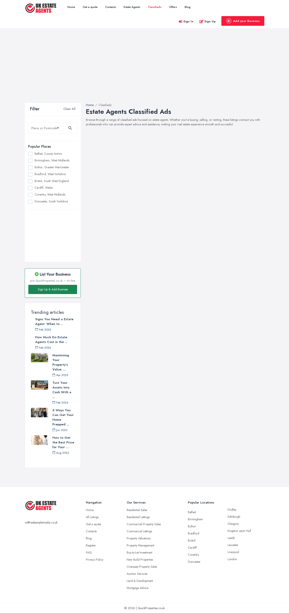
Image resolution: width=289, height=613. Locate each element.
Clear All (69, 109)
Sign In (185, 21)
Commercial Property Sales (144, 524)
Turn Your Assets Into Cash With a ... (61, 389)
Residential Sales (137, 510)
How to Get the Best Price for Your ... (63, 442)
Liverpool (233, 552)
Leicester (233, 545)
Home (71, 7)
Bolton (192, 526)
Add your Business (243, 21)
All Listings (92, 517)
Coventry (193, 554)
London (232, 559)
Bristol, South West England (52, 181)
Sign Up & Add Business (53, 289)
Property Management (140, 545)
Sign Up (207, 21)
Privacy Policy (94, 559)
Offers (173, 7)
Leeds (231, 538)
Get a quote (90, 7)
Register (91, 545)
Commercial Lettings (139, 531)
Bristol (191, 540)
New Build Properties (140, 559)
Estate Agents (132, 7)
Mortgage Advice (137, 588)
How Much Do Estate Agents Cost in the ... (51, 339)
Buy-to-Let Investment (139, 552)
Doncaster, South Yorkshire (51, 201)
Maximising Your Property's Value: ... (60, 362)
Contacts (110, 7)
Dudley (232, 509)
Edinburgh (234, 516)
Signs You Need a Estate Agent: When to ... (54, 321)
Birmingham (195, 519)
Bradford (193, 533)
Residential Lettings (138, 517)
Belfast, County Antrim (48, 154)
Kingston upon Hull (239, 531)
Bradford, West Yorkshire (50, 174)
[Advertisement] (144, 71)
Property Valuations (139, 538)
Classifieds (154, 7)
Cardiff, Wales (44, 187)
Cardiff (192, 547)
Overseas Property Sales (142, 566)
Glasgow (233, 524)
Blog (187, 7)
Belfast (192, 512)
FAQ (89, 552)
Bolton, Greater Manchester (52, 167)
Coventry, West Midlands (50, 194)
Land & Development (140, 581)
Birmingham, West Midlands (52, 160)
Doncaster (194, 562)
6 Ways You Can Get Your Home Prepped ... (63, 417)
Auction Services (137, 574)
